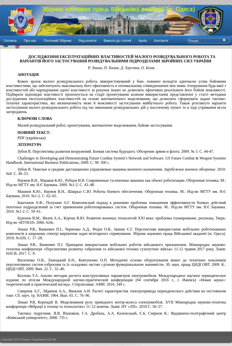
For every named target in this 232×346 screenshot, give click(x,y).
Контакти (161, 41)
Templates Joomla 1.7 (102, 344)
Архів (142, 41)
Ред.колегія (87, 41)
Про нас (30, 41)
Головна (10, 41)
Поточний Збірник (57, 41)
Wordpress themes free (129, 344)
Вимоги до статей (117, 41)
